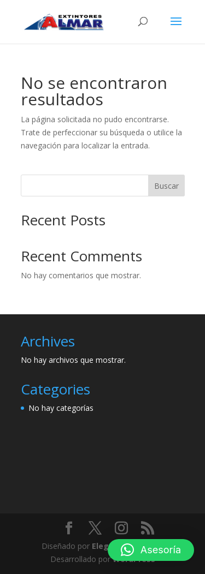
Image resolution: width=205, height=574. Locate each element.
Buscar (166, 186)
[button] (151, 550)
